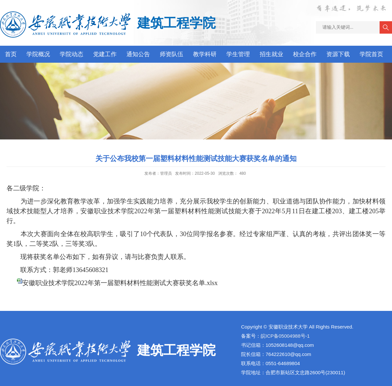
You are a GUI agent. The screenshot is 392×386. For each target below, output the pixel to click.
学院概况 (38, 54)
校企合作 (305, 54)
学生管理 (238, 54)
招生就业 (271, 54)
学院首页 (371, 54)
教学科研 (205, 54)
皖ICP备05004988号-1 (285, 336)
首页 (11, 54)
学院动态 (71, 54)
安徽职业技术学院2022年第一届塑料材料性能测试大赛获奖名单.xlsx (120, 282)
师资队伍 (171, 54)
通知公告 (138, 54)
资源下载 (338, 54)
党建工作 (105, 54)
